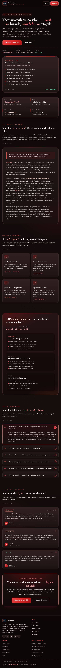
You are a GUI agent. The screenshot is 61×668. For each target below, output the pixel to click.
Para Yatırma (5, 646)
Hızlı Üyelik (29, 42)
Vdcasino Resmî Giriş (12, 42)
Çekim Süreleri (6, 649)
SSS (3, 656)
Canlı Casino (35, 622)
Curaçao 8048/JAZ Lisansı (39, 643)
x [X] (7, 636)
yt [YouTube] (18, 636)
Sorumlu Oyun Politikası (38, 652)
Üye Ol (54, 3)
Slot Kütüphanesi (36, 628)
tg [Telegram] (15, 636)
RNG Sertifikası (36, 649)
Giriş (46, 3)
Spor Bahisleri (35, 631)
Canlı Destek (5, 643)
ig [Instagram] (11, 636)
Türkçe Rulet (35, 625)
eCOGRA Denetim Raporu (38, 646)
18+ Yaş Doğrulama (37, 656)
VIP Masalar (35, 634)
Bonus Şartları (6, 652)
